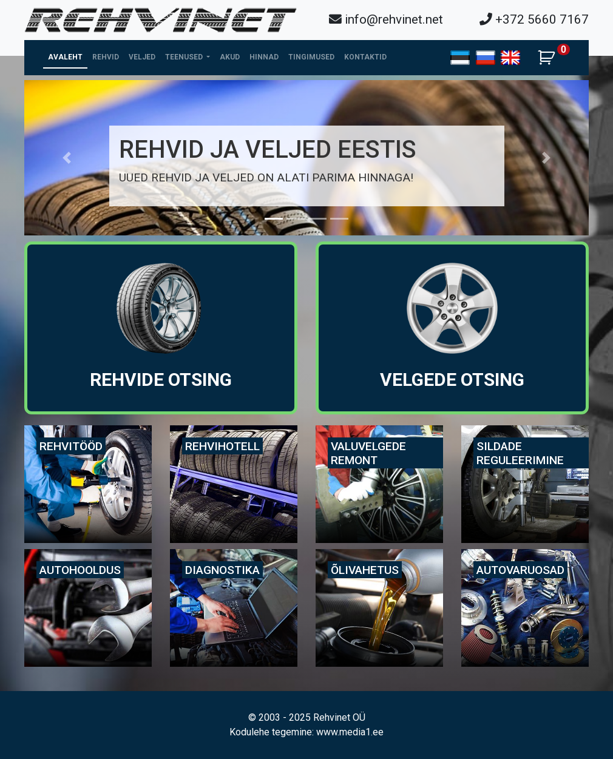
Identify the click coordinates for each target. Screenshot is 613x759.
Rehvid (105, 57)
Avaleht (65, 57)
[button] (66, 157)
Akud (230, 57)
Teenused (185, 57)
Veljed (142, 57)
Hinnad (264, 57)
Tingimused (311, 57)
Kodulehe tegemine (270, 732)
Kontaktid (365, 57)
